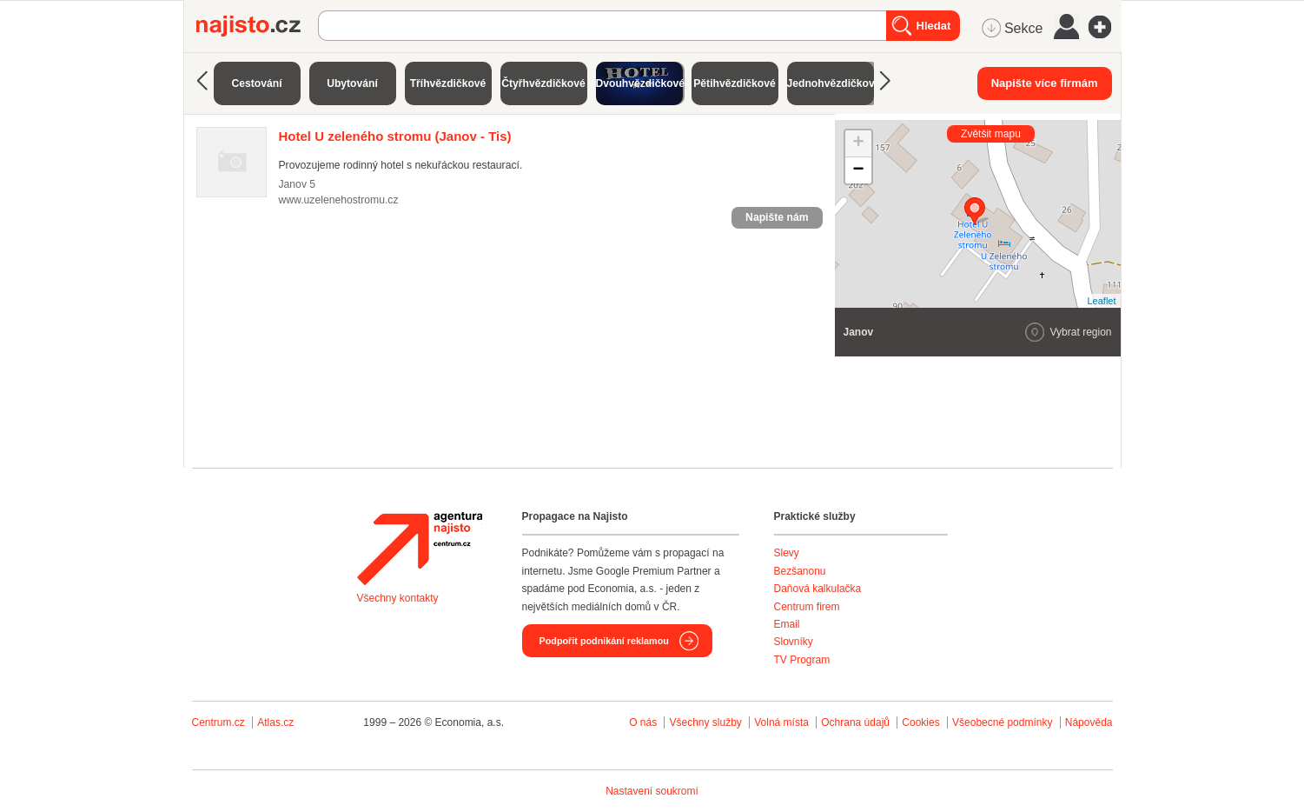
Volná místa (781, 722)
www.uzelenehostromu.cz (339, 200)
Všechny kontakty (398, 598)
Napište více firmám (1044, 83)
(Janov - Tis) (395, 136)
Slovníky (793, 642)
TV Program (802, 660)
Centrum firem (807, 607)
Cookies (920, 722)
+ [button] (858, 143)
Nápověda (1089, 722)
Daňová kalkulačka (818, 588)
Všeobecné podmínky (1002, 722)
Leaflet (1101, 301)
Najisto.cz (257, 26)
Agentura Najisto (419, 548)
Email (787, 624)
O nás (643, 722)
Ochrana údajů (855, 722)
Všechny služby (707, 722)
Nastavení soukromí (652, 791)
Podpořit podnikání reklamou (604, 641)
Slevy (786, 553)
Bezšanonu (800, 571)
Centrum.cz (218, 722)
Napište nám (776, 217)
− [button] (858, 170)
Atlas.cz (275, 722)
